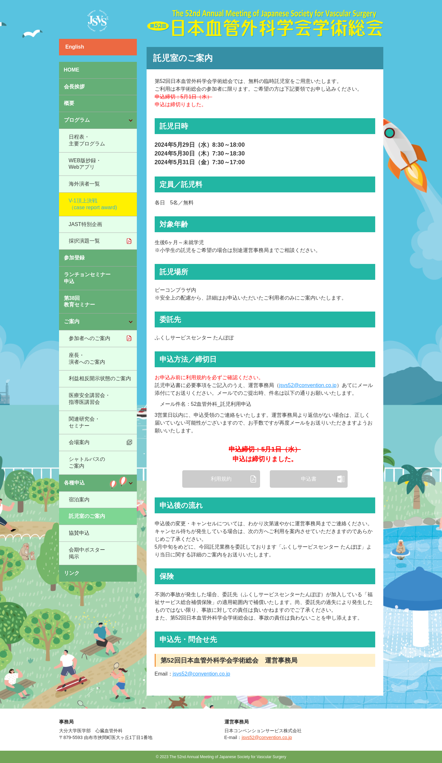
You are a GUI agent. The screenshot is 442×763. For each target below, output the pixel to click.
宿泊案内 (79, 499)
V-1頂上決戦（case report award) (93, 204)
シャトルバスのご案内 (87, 462)
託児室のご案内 (87, 516)
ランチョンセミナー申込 (87, 278)
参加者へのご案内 (89, 338)
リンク (71, 573)
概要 (69, 103)
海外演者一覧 (84, 184)
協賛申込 (79, 533)
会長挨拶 (74, 86)
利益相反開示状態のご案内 (100, 378)
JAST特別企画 (85, 224)
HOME (71, 70)
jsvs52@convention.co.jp (308, 385)
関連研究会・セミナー (84, 422)
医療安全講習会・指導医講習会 (89, 399)
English (75, 47)
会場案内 (79, 442)
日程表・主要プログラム (87, 140)
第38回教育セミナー (79, 301)
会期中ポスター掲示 (87, 553)
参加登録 (74, 257)
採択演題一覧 (84, 241)
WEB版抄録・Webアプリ (85, 164)
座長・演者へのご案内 (87, 358)
